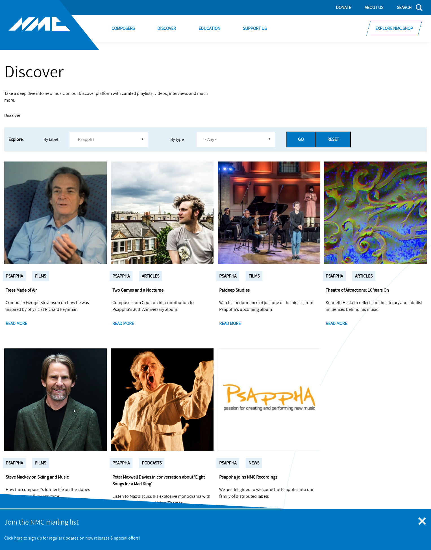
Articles (150, 276)
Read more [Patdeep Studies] (230, 323)
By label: (51, 139)
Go (301, 139)
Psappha (14, 276)
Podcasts (152, 463)
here (18, 538)
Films (40, 276)
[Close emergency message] (422, 521)
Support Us (255, 28)
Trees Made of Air (21, 290)
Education (209, 28)
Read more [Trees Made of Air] (16, 323)
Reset (333, 139)
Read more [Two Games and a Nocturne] (123, 323)
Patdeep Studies (234, 290)
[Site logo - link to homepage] (49, 25)
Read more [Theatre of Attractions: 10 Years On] (336, 323)
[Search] (406, 7)
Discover (166, 28)
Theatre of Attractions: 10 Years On (357, 290)
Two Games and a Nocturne (138, 290)
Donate (343, 7)
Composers (123, 28)
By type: (177, 139)
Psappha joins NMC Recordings (248, 477)
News (254, 463)
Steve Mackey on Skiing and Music (37, 477)
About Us (374, 7)
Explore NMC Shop (394, 28)
